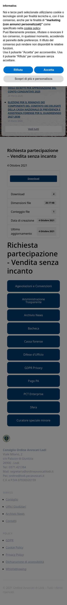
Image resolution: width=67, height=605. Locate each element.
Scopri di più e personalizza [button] (33, 78)
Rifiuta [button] (18, 69)
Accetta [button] (49, 69)
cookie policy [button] (32, 28)
